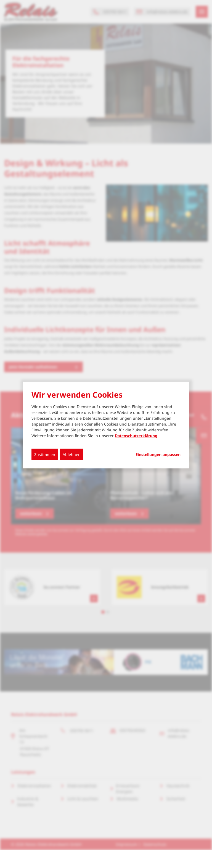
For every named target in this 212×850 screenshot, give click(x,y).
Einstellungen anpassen (158, 454)
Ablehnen (72, 454)
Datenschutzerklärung (136, 435)
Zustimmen (44, 454)
